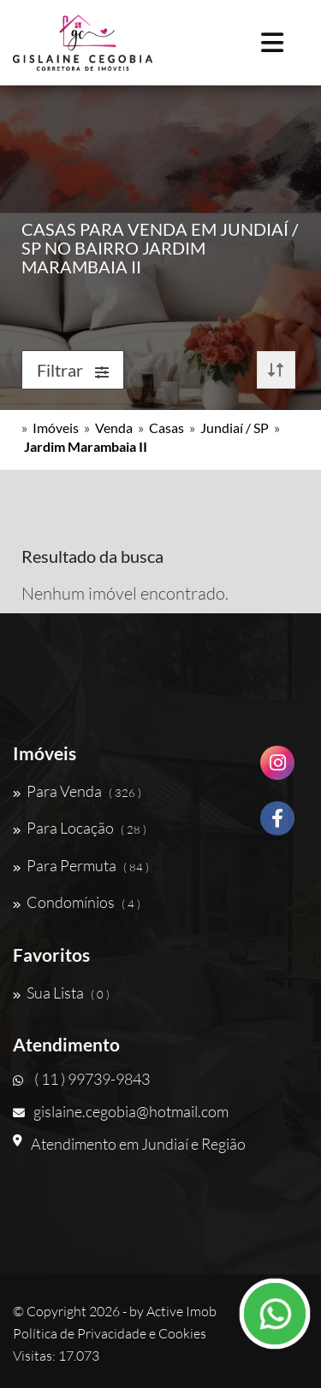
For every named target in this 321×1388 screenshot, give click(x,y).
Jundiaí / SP (234, 427)
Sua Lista (61, 992)
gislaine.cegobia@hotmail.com (121, 1111)
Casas (166, 427)
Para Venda (77, 791)
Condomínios (76, 902)
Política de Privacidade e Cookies (109, 1333)
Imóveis (56, 427)
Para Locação (79, 827)
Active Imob (181, 1311)
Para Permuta (81, 865)
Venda (114, 427)
